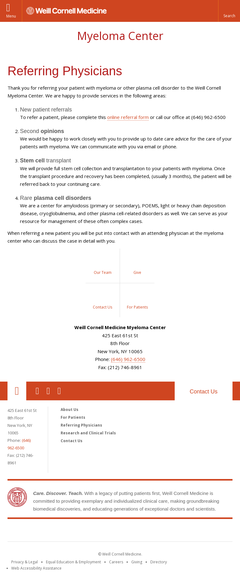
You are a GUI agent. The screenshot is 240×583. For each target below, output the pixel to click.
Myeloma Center (120, 35)
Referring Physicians (81, 425)
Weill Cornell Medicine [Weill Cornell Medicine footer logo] (74, 531)
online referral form (128, 117)
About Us (69, 409)
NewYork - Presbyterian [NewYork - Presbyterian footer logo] (172, 531)
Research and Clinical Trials (88, 433)
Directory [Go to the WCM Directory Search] (158, 562)
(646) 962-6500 (128, 359)
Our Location (17, 391)
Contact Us (204, 391)
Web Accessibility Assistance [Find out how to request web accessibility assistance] (36, 568)
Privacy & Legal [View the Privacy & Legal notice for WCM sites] (24, 562)
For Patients (73, 417)
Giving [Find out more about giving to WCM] (136, 562)
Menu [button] (11, 16)
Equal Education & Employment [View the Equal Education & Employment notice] (73, 562)
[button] (229, 11)
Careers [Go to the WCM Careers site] (116, 562)
